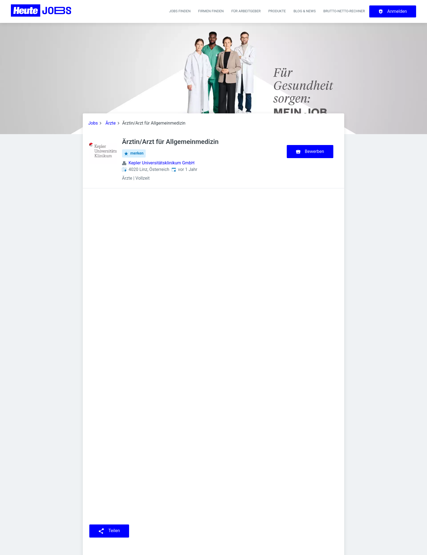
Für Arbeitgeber (246, 11)
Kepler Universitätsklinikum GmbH (161, 162)
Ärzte (110, 123)
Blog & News (305, 11)
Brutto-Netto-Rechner (344, 11)
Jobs (93, 123)
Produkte (277, 11)
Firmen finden (211, 11)
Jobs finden (180, 11)
